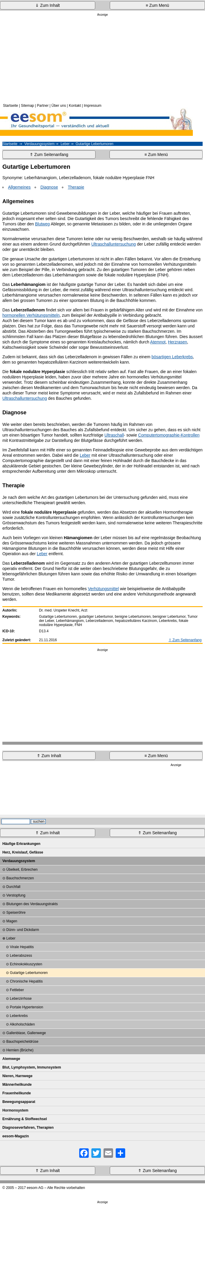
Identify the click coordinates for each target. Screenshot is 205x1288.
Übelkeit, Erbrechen (21, 869)
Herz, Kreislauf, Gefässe (22, 852)
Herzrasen (177, 342)
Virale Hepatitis (22, 947)
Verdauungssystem (39, 144)
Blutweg (42, 224)
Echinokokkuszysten (26, 964)
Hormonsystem (15, 1110)
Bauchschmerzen (20, 878)
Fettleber (17, 990)
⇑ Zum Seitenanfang (49, 154)
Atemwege (11, 1059)
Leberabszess (21, 955)
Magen (11, 921)
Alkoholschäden (22, 1024)
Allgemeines (19, 187)
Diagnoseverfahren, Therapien (28, 1127)
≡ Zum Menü (157, 5)
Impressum (92, 106)
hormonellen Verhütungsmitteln (31, 315)
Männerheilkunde (17, 1084)
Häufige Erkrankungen (21, 844)
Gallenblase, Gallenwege (26, 1033)
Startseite (10, 106)
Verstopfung (15, 895)
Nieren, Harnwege (17, 1076)
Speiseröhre (16, 912)
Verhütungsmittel (103, 588)
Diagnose (49, 187)
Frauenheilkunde (16, 1093)
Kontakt (75, 106)
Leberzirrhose (20, 998)
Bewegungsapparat (18, 1102)
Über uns (58, 106)
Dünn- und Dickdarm (22, 930)
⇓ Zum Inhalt (47, 5)
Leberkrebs (19, 1016)
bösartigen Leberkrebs (172, 356)
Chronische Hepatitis (26, 981)
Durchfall (13, 887)
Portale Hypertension (26, 1007)
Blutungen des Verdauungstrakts (32, 904)
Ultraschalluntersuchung (113, 244)
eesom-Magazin (15, 1136)
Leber (65, 144)
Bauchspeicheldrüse (22, 1041)
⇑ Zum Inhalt (49, 755)
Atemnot (158, 342)
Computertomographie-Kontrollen (169, 435)
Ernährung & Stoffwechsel (24, 1119)
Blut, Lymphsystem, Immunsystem (31, 1067)
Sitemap (27, 106)
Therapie (76, 187)
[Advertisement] (102, 59)
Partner (42, 106)
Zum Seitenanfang (186, 640)
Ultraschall (114, 435)
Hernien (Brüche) (19, 1050)
